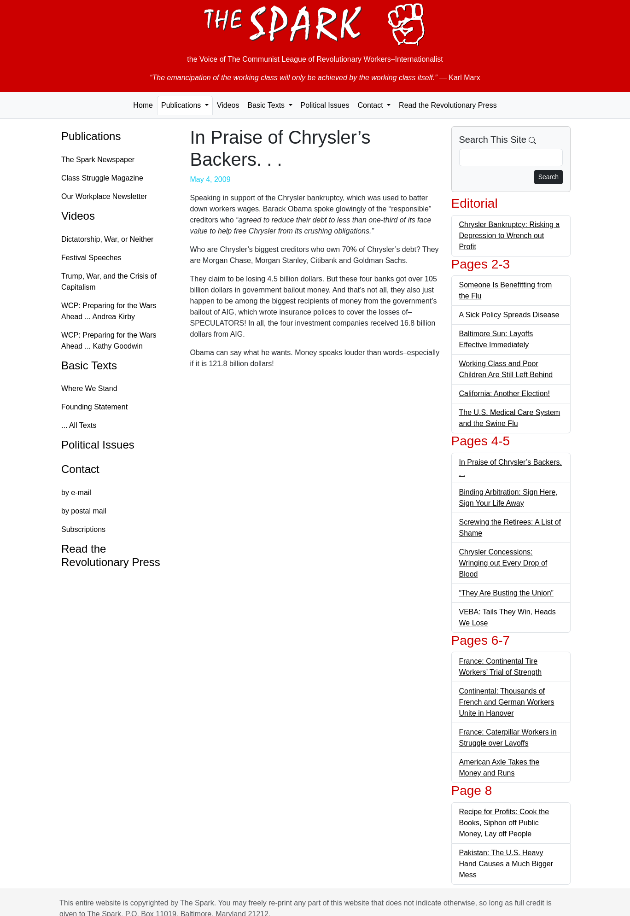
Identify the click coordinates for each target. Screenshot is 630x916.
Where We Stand (89, 388)
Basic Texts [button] (266, 105)
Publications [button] (182, 105)
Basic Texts (89, 365)
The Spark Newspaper (97, 159)
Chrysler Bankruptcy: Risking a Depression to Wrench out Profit (509, 236)
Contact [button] (371, 105)
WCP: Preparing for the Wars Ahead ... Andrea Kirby (109, 311)
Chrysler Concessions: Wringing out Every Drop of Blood (503, 563)
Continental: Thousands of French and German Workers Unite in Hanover (506, 702)
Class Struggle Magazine (102, 178)
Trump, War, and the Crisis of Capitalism (109, 281)
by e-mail (76, 492)
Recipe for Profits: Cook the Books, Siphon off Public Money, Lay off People (504, 823)
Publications (91, 136)
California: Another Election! (504, 393)
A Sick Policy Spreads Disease (509, 315)
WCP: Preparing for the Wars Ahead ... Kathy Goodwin (109, 340)
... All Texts (78, 425)
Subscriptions (83, 529)
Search (548, 177)
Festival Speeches (91, 258)
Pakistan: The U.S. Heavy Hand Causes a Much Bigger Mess (506, 864)
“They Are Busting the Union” (506, 593)
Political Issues (325, 105)
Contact (80, 469)
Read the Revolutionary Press (448, 105)
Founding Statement (94, 407)
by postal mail (83, 511)
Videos (228, 105)
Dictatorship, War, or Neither (107, 239)
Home (143, 105)
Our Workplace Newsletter (104, 196)
